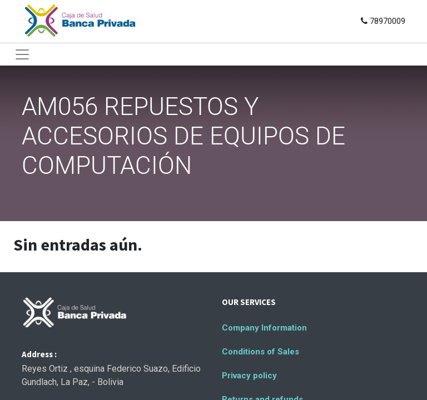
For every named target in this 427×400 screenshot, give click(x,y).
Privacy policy (249, 376)
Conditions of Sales (260, 352)
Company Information (264, 328)
